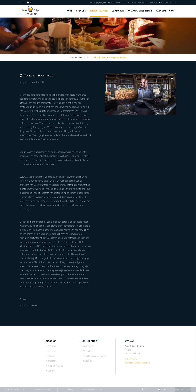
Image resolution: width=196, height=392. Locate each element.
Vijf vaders (87, 351)
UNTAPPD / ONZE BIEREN (140, 11)
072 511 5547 (165, 2)
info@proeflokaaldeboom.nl (137, 363)
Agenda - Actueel (99, 11)
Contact (153, 2)
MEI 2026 (87, 361)
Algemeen (51, 340)
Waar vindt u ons (165, 11)
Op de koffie (88, 346)
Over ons (81, 11)
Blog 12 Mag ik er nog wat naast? (110, 57)
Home (69, 11)
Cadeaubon (118, 11)
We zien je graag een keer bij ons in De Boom (108, 2)
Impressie (132, 2)
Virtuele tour (143, 2)
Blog (88, 57)
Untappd (51, 351)
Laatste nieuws (90, 340)
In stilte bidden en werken (94, 356)
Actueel (51, 356)
